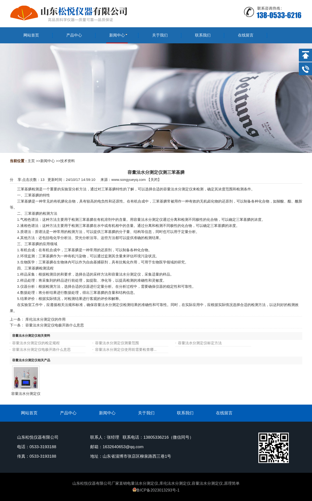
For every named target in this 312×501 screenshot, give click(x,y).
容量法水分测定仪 (25, 393)
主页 (31, 161)
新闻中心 (47, 161)
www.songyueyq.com (128, 179)
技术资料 (67, 161)
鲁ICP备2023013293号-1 (156, 490)
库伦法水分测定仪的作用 (45, 319)
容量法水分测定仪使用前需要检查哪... (126, 349)
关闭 (154, 179)
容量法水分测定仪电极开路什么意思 (54, 325)
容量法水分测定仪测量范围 (117, 343)
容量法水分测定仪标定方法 (200, 343)
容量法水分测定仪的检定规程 (36, 343)
